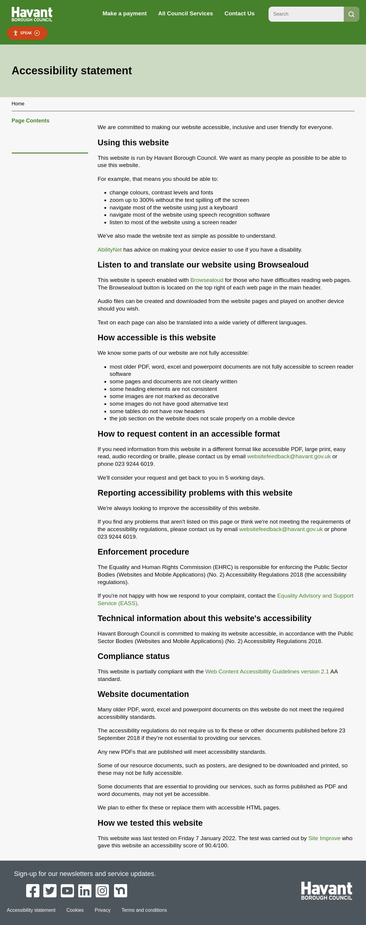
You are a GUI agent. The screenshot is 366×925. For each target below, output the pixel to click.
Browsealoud (206, 280)
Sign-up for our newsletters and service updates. (85, 873)
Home (18, 103)
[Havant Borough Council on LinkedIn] (84, 891)
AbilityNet (110, 249)
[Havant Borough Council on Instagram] (102, 891)
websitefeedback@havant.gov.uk (289, 456)
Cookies (75, 910)
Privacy (102, 910)
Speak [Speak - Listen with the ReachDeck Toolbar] (26, 33)
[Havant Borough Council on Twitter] (50, 891)
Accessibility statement (31, 910)
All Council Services (185, 13)
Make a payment (125, 13)
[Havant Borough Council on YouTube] (67, 891)
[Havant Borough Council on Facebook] (32, 891)
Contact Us (239, 13)
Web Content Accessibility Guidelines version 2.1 (267, 671)
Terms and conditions (144, 910)
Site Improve (324, 838)
